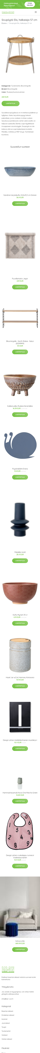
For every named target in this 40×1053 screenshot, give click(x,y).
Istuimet (4, 1019)
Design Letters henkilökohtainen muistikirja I (20, 740)
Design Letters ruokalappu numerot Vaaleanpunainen (20, 856)
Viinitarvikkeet (7, 1039)
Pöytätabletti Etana (20, 469)
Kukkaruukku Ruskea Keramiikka (20, 406)
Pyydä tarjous (30, 4)
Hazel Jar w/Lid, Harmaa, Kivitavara (20, 677)
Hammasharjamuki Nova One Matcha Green (20, 793)
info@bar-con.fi (7, 999)
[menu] (35, 12)
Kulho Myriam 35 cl (20, 615)
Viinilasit (4, 1035)
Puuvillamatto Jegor (20, 279)
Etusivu (4, 23)
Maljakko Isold (20, 552)
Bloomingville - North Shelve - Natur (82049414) (20, 342)
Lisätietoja (10, 103)
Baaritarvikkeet (7, 1011)
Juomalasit (6, 1023)
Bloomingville (26, 86)
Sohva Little (20, 941)
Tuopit (4, 1027)
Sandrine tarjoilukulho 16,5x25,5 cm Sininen (20, 195)
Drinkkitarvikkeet (8, 1015)
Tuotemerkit (15, 86)
